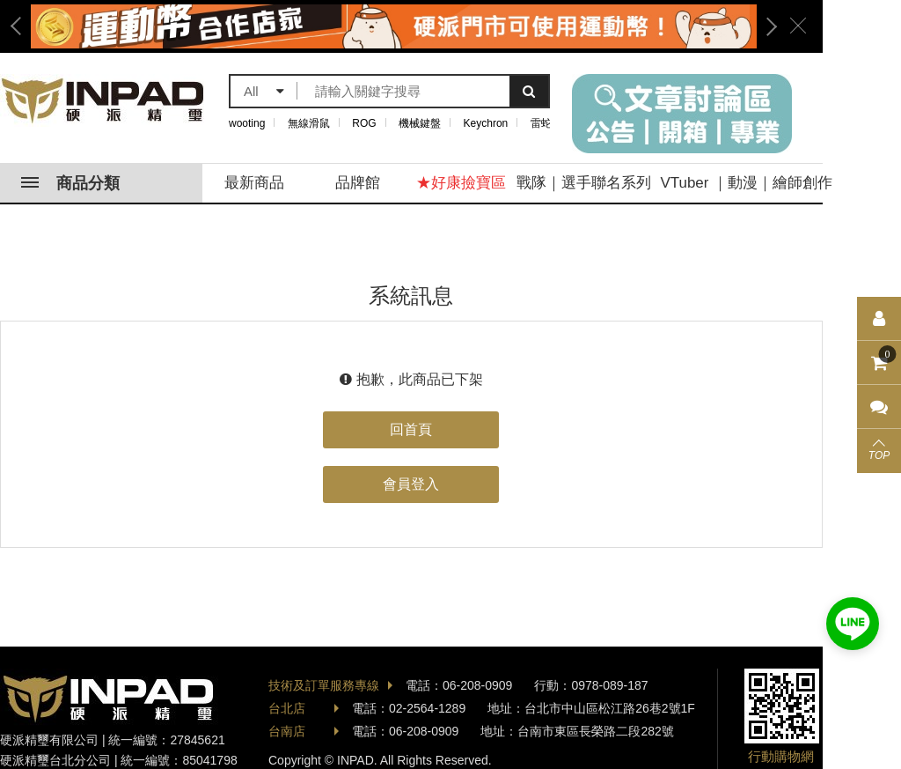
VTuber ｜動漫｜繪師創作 (746, 182)
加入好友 (852, 623)
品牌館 (357, 182)
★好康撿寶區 (461, 182)
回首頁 (411, 429)
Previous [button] (22, 26)
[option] (394, 26)
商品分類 (70, 183)
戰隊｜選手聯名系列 (583, 182)
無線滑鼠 (309, 123)
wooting (247, 123)
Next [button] (765, 26)
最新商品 (254, 182)
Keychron (486, 123)
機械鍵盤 (420, 123)
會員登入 (411, 484)
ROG (364, 123)
